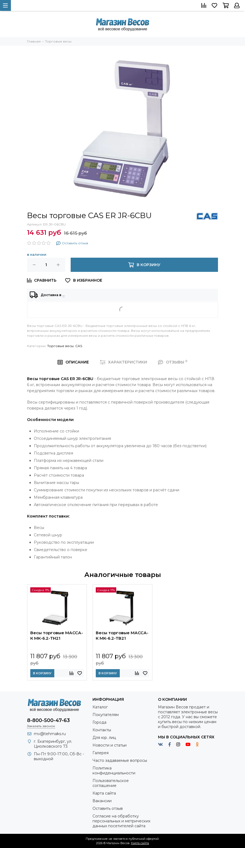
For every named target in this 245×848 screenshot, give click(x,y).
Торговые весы (60, 346)
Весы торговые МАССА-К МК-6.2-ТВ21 (122, 635)
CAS (78, 346)
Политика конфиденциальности (113, 770)
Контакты (101, 729)
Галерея (100, 752)
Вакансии (102, 800)
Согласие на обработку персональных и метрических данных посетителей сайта (121, 821)
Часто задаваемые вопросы (119, 760)
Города (99, 722)
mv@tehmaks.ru (50, 733)
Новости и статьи (109, 745)
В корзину (42, 673)
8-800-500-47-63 (48, 720)
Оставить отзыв (107, 808)
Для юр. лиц (104, 737)
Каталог (100, 707)
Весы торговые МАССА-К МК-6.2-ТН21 (56, 635)
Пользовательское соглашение (110, 783)
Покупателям (105, 714)
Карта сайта (104, 793)
